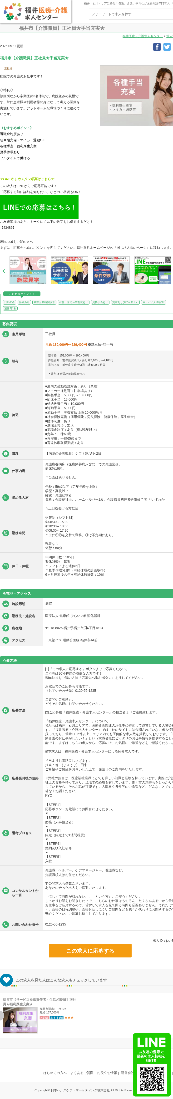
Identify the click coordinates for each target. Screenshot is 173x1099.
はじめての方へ (55, 1073)
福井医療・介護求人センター (143, 36)
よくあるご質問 (82, 1073)
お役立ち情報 (107, 1073)
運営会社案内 (131, 1073)
